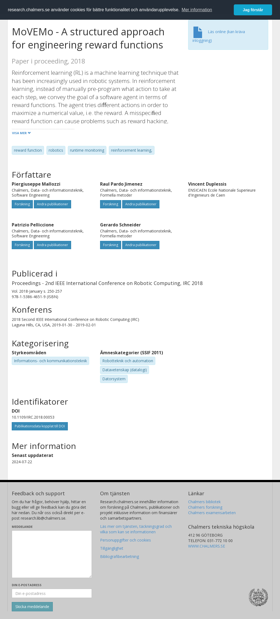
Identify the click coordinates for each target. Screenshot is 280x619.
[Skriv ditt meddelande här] (52, 554)
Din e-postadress (27, 585)
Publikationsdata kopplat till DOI (40, 426)
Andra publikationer (52, 204)
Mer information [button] (197, 9)
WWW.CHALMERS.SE (206, 546)
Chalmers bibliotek (204, 501)
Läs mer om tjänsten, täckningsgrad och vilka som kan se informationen (136, 529)
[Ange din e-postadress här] (52, 593)
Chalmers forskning (205, 507)
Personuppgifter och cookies (125, 540)
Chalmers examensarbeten (212, 512)
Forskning (22, 204)
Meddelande (22, 527)
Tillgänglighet (111, 548)
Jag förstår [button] (253, 10)
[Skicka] (32, 606)
